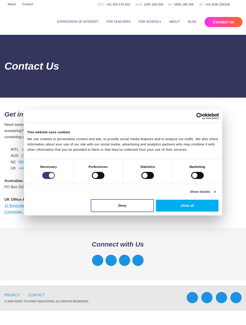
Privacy (12, 295)
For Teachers (119, 21)
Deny (122, 205)
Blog (192, 21)
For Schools (150, 21)
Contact (27, 4)
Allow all (187, 205)
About (11, 4)
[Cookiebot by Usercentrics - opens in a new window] (199, 116)
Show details (200, 191)
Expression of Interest (77, 21)
